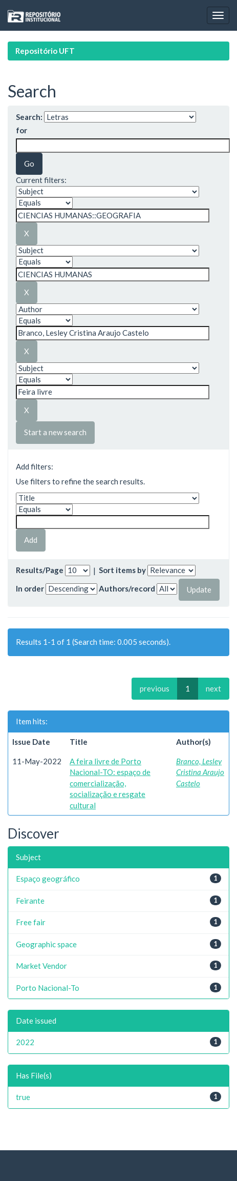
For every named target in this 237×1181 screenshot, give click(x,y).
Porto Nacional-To (47, 987)
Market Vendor (41, 965)
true (23, 1097)
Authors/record (127, 588)
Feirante (30, 900)
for (21, 130)
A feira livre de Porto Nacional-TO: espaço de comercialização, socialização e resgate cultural (110, 783)
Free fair (31, 922)
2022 (25, 1042)
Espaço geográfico (48, 878)
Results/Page (39, 570)
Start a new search (55, 432)
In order (30, 588)
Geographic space (46, 944)
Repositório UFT (45, 50)
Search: (29, 116)
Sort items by (122, 570)
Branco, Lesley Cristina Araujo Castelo (200, 772)
